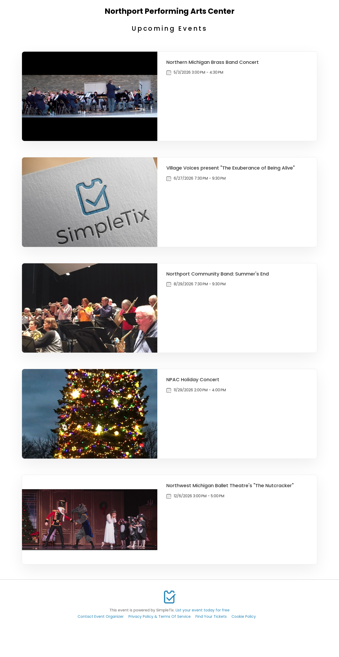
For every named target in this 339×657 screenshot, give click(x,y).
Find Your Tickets (211, 616)
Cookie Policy (243, 616)
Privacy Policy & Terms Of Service (159, 616)
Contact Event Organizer (101, 616)
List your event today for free (203, 610)
